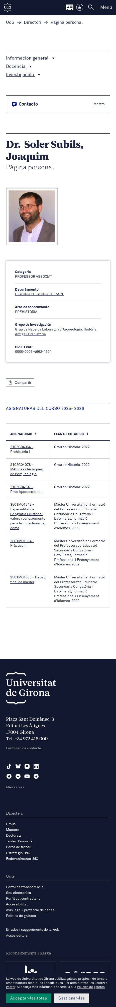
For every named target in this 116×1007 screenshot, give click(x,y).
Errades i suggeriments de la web (32, 929)
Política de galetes (21, 916)
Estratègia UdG (18, 853)
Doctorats (14, 835)
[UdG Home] (7, 7)
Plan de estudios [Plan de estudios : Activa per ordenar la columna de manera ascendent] (69, 434)
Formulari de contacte (23, 748)
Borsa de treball (18, 847)
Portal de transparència (25, 887)
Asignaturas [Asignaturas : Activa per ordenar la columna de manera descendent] (21, 434)
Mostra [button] (99, 104)
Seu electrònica (18, 893)
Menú (106, 7)
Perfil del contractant (23, 898)
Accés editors (17, 935)
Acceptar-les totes (28, 998)
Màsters (12, 830)
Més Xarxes (15, 787)
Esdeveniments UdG (22, 859)
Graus (11, 824)
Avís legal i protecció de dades (30, 910)
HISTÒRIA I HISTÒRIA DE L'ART (39, 294)
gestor (10, 987)
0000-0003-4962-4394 (33, 352)
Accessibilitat (17, 904)
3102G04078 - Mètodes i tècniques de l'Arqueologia (26, 469)
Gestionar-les (71, 998)
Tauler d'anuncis (19, 841)
